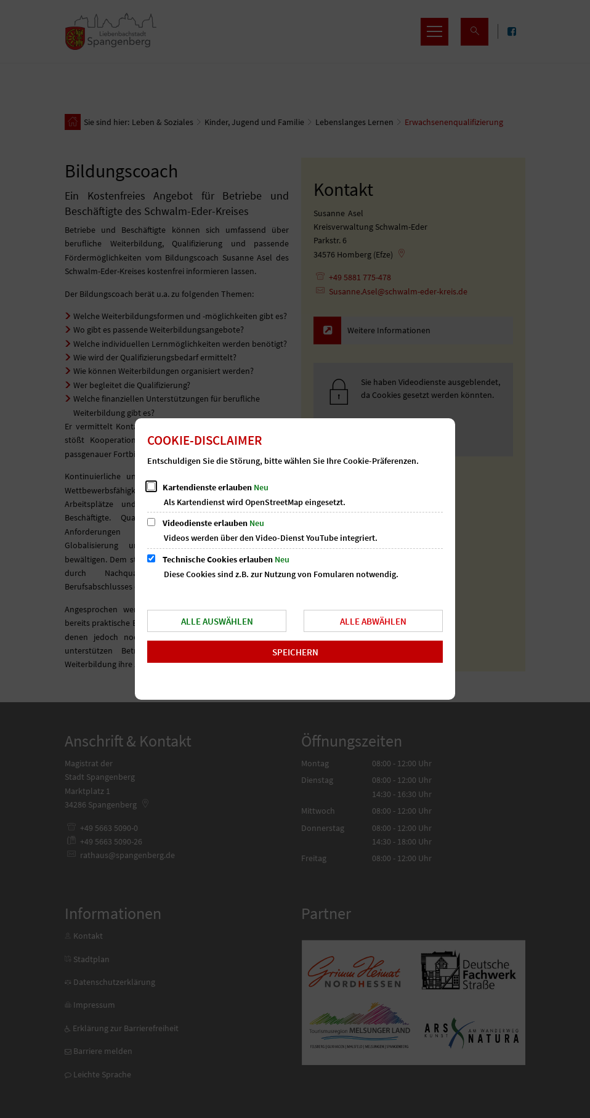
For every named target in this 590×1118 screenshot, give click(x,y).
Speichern (295, 652)
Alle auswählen (217, 621)
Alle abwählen (373, 621)
